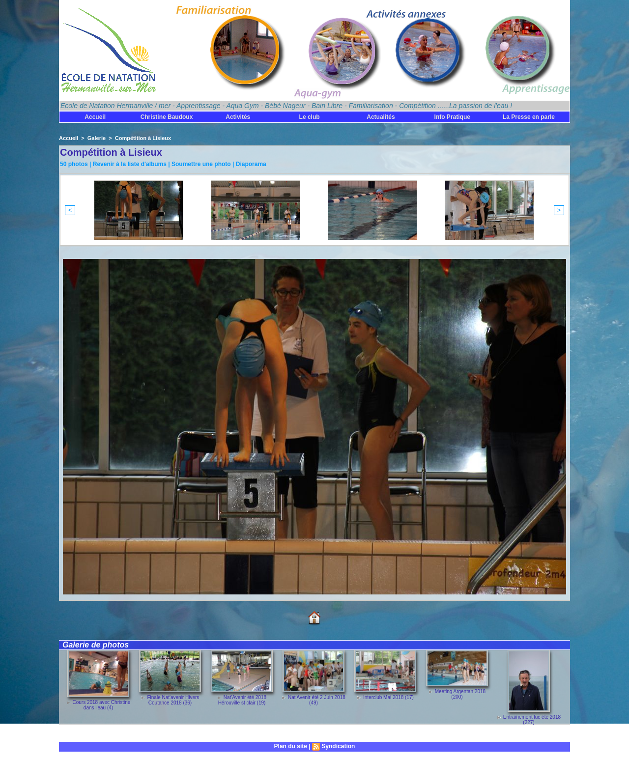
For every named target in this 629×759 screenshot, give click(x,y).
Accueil (95, 116)
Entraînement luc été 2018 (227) (532, 719)
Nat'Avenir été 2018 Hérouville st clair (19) (242, 700)
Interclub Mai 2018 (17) (388, 697)
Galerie (96, 138)
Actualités (381, 116)
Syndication (338, 746)
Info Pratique (452, 116)
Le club (309, 116)
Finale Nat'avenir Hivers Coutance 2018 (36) (173, 700)
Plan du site (290, 746)
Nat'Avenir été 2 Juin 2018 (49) (316, 700)
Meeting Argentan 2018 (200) (460, 694)
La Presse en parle (529, 116)
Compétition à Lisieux (143, 138)
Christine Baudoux (167, 116)
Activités (238, 116)
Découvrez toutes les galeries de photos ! (115, 734)
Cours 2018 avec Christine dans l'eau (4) (101, 705)
